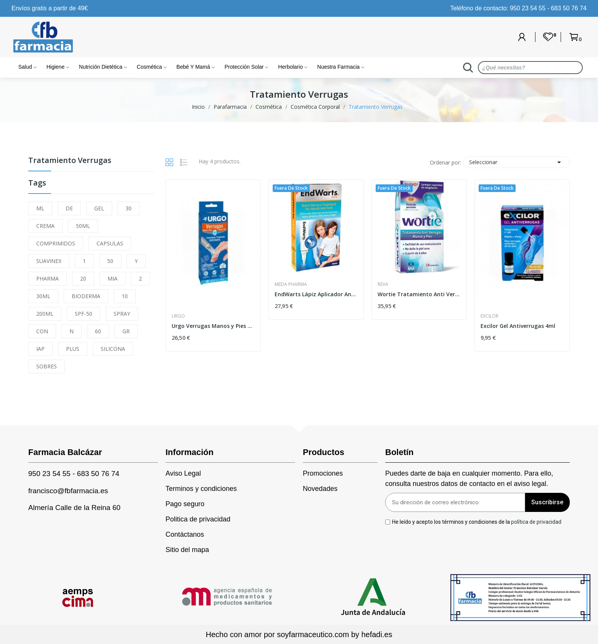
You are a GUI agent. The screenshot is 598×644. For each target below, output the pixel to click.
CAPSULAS (109, 243)
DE (69, 208)
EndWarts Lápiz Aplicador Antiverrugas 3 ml (316, 294)
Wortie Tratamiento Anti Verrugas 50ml (419, 294)
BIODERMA (86, 296)
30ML (43, 296)
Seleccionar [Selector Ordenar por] (516, 162)
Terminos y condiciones (201, 488)
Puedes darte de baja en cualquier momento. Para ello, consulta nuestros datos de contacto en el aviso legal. (469, 478)
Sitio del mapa (187, 550)
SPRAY (122, 313)
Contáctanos (185, 534)
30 (128, 208)
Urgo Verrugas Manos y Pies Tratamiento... (213, 325)
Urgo (178, 316)
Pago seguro (185, 504)
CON (42, 331)
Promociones (323, 473)
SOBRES (46, 366)
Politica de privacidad (198, 519)
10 (125, 296)
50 (110, 261)
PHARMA (47, 278)
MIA (112, 278)
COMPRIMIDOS (55, 243)
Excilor (489, 316)
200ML (44, 313)
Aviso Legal (183, 473)
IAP (40, 348)
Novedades (320, 488)
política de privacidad (536, 522)
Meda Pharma (291, 284)
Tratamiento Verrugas (69, 161)
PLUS (72, 348)
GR (126, 331)
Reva (383, 284)
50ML (83, 225)
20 (83, 278)
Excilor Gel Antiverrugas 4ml (518, 325)
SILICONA (113, 348)
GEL (99, 208)
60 (98, 331)
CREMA (45, 225)
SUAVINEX (48, 261)
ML (40, 208)
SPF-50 (83, 313)
